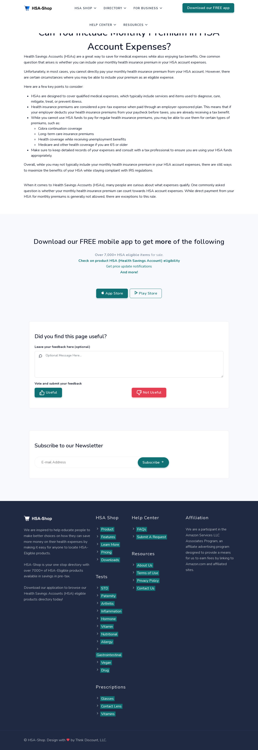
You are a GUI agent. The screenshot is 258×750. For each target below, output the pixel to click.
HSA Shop (83, 8)
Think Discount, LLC (91, 740)
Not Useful (149, 392)
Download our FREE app (208, 7)
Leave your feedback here (62, 347)
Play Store (145, 293)
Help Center (100, 25)
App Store (112, 293)
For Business (145, 8)
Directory (113, 8)
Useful (48, 392)
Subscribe (153, 462)
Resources (133, 25)
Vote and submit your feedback (58, 383)
